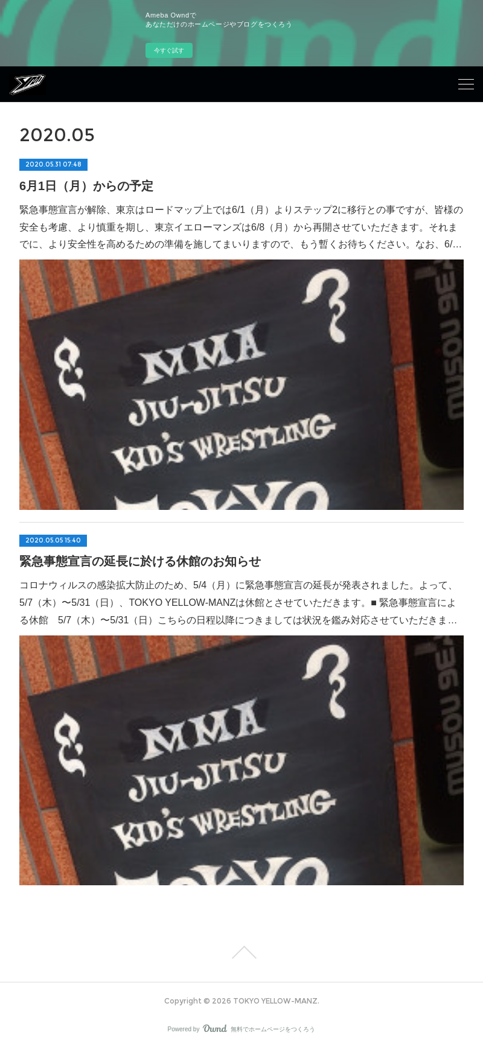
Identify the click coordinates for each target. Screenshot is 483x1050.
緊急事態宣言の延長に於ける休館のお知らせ (140, 561)
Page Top (241, 952)
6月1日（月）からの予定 (86, 185)
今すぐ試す (169, 50)
